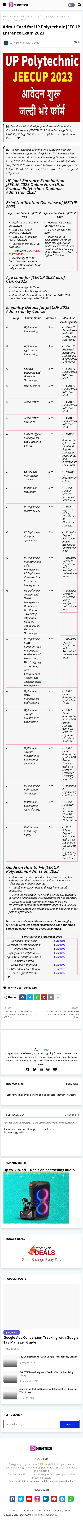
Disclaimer (44, 1510)
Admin (39, 1049)
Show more (72, 1083)
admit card (17, 16)
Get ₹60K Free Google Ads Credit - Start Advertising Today (46, 1374)
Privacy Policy (63, 1510)
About (15, 1510)
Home (6, 16)
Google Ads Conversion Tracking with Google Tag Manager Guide (40, 1340)
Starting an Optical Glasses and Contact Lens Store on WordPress (48, 1390)
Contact (28, 1510)
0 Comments (72, 1114)
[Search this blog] (32, 1424)
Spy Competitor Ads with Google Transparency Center (48, 1356)
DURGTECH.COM (21, 1514)
